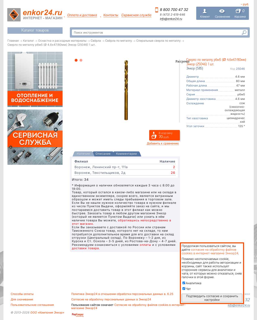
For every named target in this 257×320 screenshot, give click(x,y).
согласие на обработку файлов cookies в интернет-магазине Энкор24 (210, 251)
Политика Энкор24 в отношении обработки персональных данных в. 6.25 (122, 294)
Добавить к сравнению (163, 143)
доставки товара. (86, 248)
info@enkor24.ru (171, 18)
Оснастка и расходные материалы (62, 40)
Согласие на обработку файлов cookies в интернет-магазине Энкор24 (128, 306)
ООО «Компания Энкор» (46, 312)
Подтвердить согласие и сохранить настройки (212, 298)
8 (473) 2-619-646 (172, 14)
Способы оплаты (22, 294)
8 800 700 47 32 (174, 9)
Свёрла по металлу (118, 40)
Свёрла (96, 40)
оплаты (145, 244)
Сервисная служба (136, 15)
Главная (13, 40)
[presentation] (83, 153)
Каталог (28, 40)
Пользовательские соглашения (32, 304)
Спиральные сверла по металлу (158, 40)
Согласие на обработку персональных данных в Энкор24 (111, 299)
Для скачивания (22, 299)
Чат (187, 289)
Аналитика (192, 283)
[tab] (83, 154)
